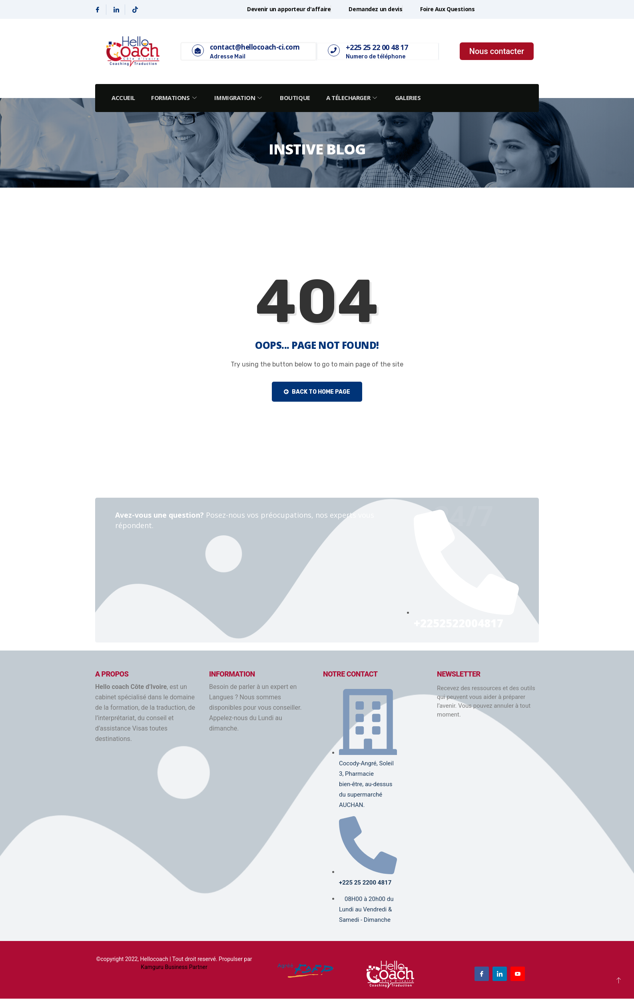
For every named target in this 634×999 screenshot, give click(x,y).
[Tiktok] (135, 9)
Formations (175, 98)
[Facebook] (97, 9)
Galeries (412, 98)
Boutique (298, 98)
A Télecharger (355, 98)
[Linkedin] (116, 9)
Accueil (124, 98)
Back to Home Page (317, 391)
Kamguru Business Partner (174, 967)
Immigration (241, 98)
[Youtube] (517, 974)
